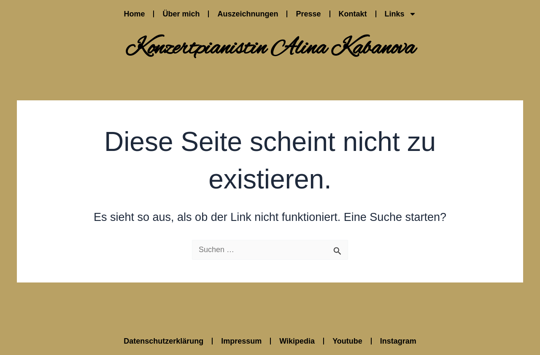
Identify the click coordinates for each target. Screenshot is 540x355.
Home (134, 14)
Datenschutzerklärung (163, 341)
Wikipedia (297, 341)
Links (400, 14)
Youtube (347, 341)
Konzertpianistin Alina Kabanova (270, 49)
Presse (308, 14)
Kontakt (353, 14)
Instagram (398, 341)
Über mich (181, 14)
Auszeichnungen (247, 14)
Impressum (241, 341)
